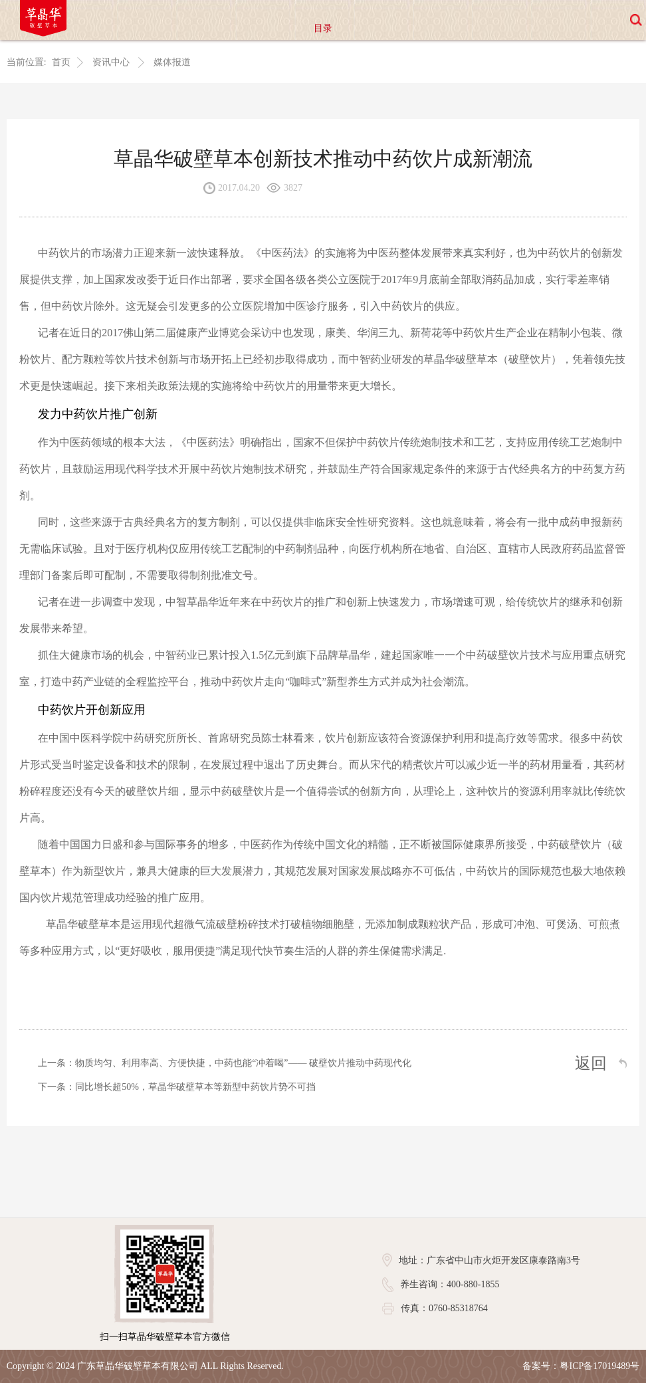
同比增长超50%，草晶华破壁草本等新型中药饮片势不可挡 (195, 1088)
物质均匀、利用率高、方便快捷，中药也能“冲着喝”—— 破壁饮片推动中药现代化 (243, 1064)
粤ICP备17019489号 (599, 1366)
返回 (591, 1064)
